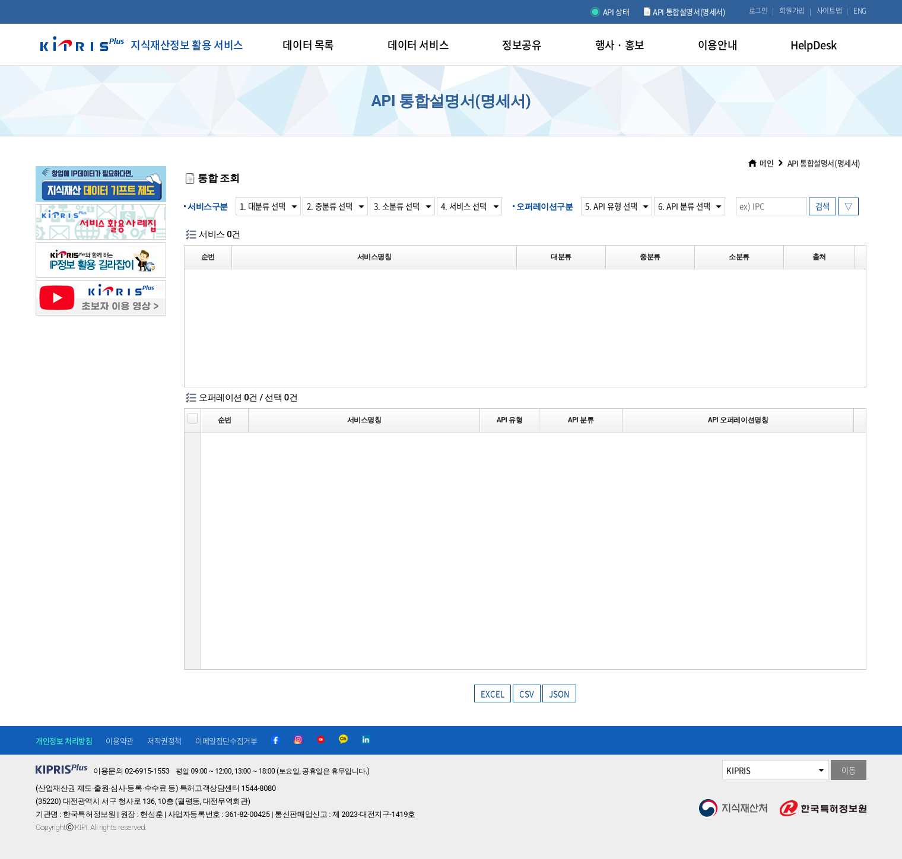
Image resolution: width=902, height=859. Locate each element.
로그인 (758, 10)
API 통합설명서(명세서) (689, 11)
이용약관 (119, 740)
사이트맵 (829, 10)
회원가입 (791, 10)
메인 (766, 162)
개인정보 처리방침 (64, 740)
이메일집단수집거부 (226, 740)
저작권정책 (164, 740)
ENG (859, 10)
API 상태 (616, 11)
